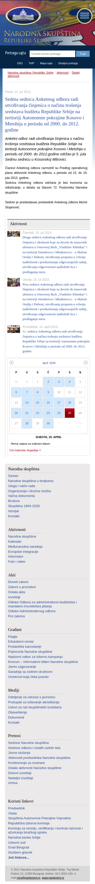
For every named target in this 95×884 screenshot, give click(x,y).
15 (37, 402)
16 (48, 402)
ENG (20, 63)
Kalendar (15, 541)
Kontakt (14, 516)
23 (48, 412)
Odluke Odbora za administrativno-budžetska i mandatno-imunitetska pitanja (42, 604)
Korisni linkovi (20, 801)
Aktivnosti (62, 72)
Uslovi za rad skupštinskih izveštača (34, 707)
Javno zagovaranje (22, 667)
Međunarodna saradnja (25, 546)
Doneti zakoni (18, 582)
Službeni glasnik (20, 852)
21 (26, 412)
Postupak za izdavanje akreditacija (33, 702)
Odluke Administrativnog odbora (31, 611)
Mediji (13, 690)
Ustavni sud (17, 842)
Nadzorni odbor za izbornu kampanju (35, 657)
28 (26, 423)
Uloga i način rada (21, 486)
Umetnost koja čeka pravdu (28, 677)
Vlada (12, 813)
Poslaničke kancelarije (24, 646)
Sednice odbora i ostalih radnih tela (34, 748)
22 (37, 412)
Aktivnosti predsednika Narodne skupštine (39, 758)
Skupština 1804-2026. (24, 506)
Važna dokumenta (21, 496)
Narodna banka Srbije (24, 837)
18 (69, 402)
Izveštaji (14, 597)
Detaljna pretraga (68, 63)
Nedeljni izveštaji (20, 778)
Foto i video (16, 561)
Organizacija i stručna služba (29, 491)
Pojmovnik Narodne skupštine (30, 652)
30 (48, 423)
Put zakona (16, 616)
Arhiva (12, 783)
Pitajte (12, 637)
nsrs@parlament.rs (28, 877)
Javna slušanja (19, 753)
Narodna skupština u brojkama (30, 481)
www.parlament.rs (53, 877)
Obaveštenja (17, 712)
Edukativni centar (21, 641)
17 (59, 402)
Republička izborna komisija (28, 823)
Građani (15, 629)
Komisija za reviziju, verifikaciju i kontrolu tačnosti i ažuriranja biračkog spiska (45, 830)
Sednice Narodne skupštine (28, 743)
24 (59, 412)
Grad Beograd (18, 847)
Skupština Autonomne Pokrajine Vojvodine (39, 818)
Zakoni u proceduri (22, 587)
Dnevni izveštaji (19, 773)
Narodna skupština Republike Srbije (30, 72)
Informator (15, 556)
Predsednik (16, 808)
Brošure (14, 501)
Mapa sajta (46, 63)
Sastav (13, 476)
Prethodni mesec (11, 362)
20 (16, 412)
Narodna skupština (23, 468)
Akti (11, 575)
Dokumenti (16, 717)
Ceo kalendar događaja (23, 450)
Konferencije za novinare (26, 763)
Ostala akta (16, 592)
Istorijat (13, 511)
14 (26, 402)
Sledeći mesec (86, 362)
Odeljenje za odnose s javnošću (31, 697)
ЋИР (31, 63)
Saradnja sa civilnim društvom (30, 672)
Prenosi (14, 735)
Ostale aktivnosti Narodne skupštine (34, 768)
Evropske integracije (23, 552)
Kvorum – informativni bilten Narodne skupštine (43, 662)
